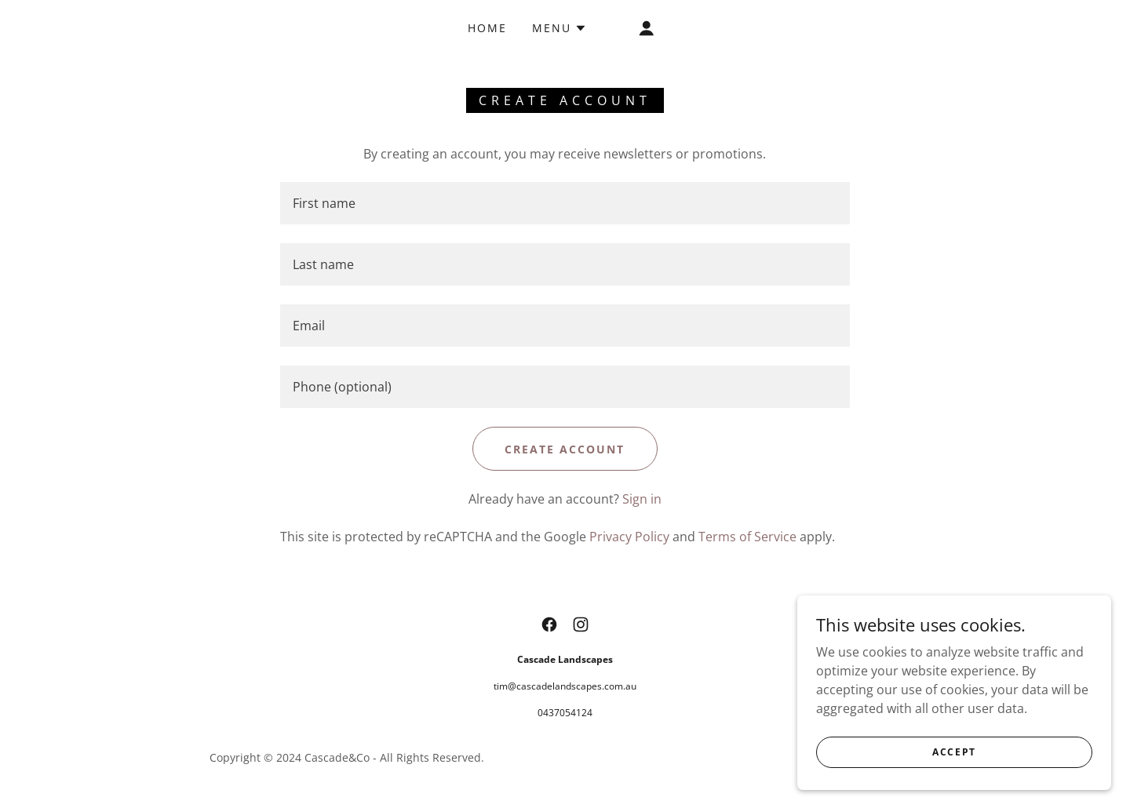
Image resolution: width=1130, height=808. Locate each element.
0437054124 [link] (565, 712)
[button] (559, 28)
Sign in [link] (642, 499)
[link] (549, 624)
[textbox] (564, 203)
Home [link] (487, 27)
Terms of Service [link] (747, 536)
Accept (954, 752)
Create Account (565, 449)
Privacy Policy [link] (629, 536)
